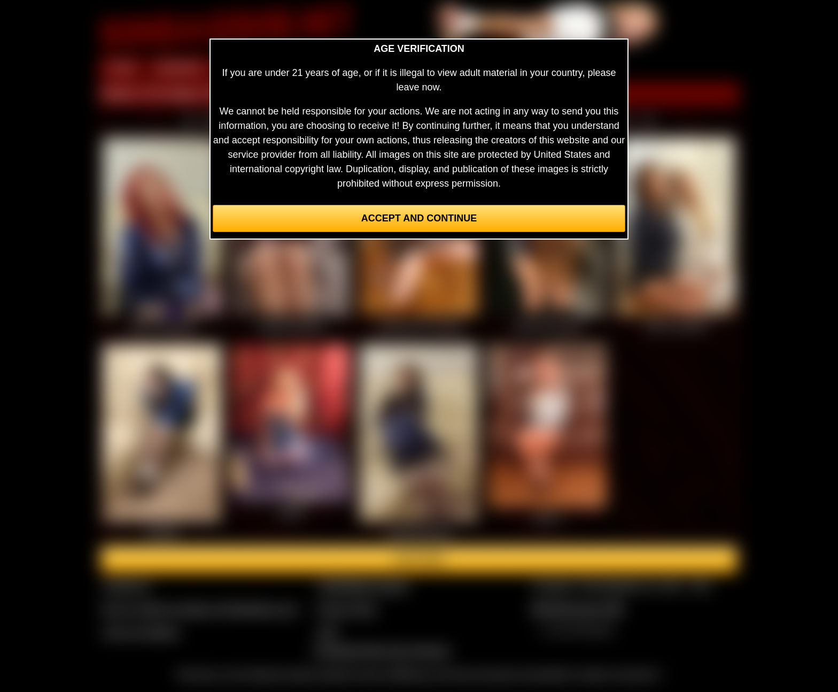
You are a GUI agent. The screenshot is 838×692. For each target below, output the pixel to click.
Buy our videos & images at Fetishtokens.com (200, 609)
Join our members (141, 632)
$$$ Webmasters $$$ (577, 609)
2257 (327, 632)
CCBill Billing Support (362, 586)
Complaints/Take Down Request (381, 650)
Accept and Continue (419, 218)
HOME (121, 68)
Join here (419, 559)
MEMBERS (180, 68)
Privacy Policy (347, 609)
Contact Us (126, 586)
